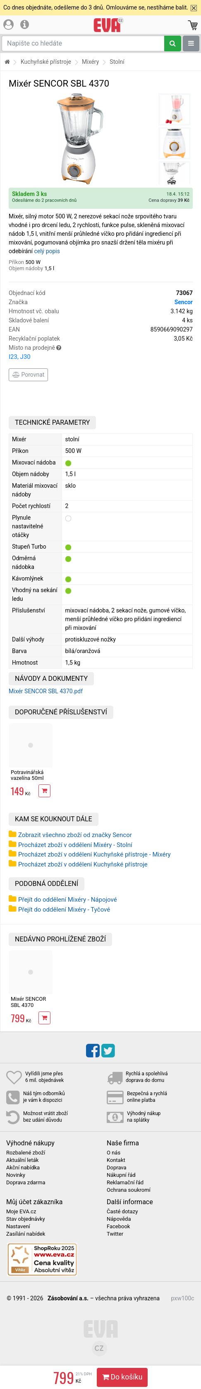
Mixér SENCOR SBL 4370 (28, 1002)
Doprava (117, 1168)
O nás (113, 1153)
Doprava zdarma (25, 1183)
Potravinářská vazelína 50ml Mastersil (27, 778)
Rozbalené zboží (25, 1153)
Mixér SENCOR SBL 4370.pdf (46, 691)
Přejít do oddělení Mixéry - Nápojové (67, 899)
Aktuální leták (22, 1160)
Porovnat (28, 374)
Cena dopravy (168, 200)
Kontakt (116, 1160)
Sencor (184, 302)
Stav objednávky (25, 1219)
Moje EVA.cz (21, 1212)
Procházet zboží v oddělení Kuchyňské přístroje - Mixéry (94, 854)
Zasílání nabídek (25, 1234)
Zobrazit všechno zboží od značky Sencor (75, 835)
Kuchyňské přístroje (46, 61)
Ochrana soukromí (129, 1190)
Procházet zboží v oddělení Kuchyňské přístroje (83, 864)
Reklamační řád (125, 1183)
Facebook (118, 1226)
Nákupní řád (121, 1175)
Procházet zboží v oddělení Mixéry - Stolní (75, 845)
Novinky (15, 1175)
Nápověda (119, 1219)
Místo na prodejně (101, 353)
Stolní (117, 61)
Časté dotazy (122, 1212)
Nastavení (18, 1226)
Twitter (115, 1234)
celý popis (47, 251)
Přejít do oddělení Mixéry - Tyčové (64, 909)
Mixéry (90, 61)
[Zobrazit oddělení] (191, 43)
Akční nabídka (23, 1168)
